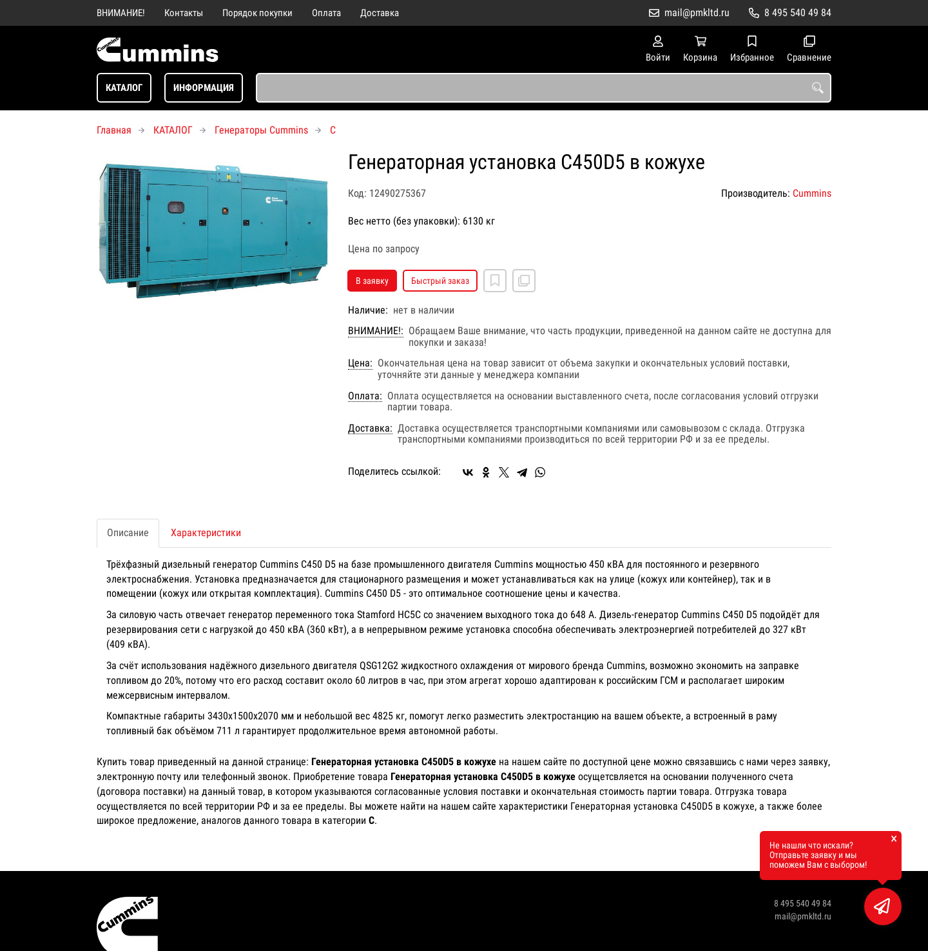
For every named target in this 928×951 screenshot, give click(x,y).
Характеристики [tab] (206, 532)
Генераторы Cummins (261, 130)
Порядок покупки (257, 13)
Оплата (326, 13)
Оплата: (365, 396)
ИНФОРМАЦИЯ (203, 88)
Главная (114, 130)
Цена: (360, 363)
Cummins (812, 193)
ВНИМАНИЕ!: (375, 331)
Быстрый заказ (440, 280)
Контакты (183, 13)
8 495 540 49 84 (797, 12)
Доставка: (370, 428)
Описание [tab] (128, 532)
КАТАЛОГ (124, 88)
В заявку (372, 280)
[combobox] (543, 88)
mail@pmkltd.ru (697, 12)
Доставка (379, 13)
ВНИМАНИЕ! (121, 13)
